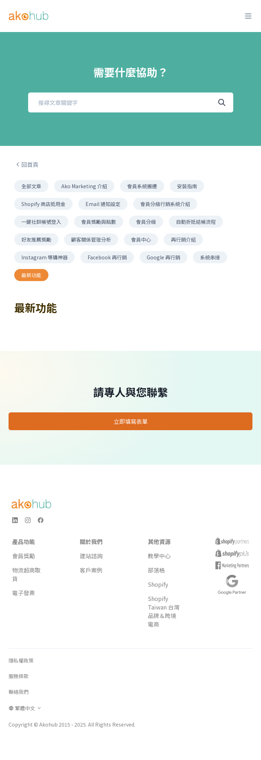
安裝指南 (187, 186)
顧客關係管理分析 (91, 239)
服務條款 (18, 676)
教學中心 (159, 555)
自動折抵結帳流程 (196, 221)
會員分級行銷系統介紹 (165, 203)
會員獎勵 (23, 555)
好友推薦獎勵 (36, 239)
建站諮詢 (91, 555)
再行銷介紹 (183, 239)
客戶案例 (91, 570)
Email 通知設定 (102, 203)
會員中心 (141, 239)
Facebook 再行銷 (107, 257)
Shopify (158, 584)
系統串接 (210, 257)
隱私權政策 (21, 660)
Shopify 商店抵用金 (43, 203)
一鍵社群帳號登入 (41, 221)
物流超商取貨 (26, 574)
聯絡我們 (18, 691)
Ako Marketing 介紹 (84, 186)
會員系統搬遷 (142, 186)
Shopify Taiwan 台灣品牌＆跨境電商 (163, 611)
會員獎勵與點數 (98, 221)
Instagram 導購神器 (44, 257)
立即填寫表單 (131, 421)
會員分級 (146, 221)
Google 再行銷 (163, 257)
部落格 (156, 570)
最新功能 (31, 275)
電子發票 (23, 593)
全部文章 (31, 186)
